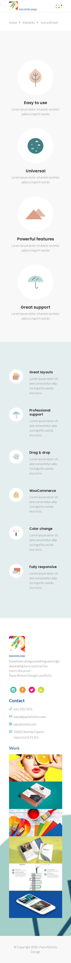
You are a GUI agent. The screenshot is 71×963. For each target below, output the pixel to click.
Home (13, 22)
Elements (29, 22)
